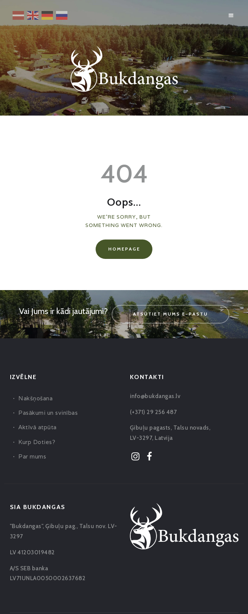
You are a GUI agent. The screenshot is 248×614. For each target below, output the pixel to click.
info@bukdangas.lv (155, 396)
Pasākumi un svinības (48, 412)
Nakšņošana (35, 398)
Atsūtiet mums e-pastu (170, 314)
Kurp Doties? (36, 442)
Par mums (32, 456)
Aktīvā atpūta (37, 427)
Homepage (124, 249)
